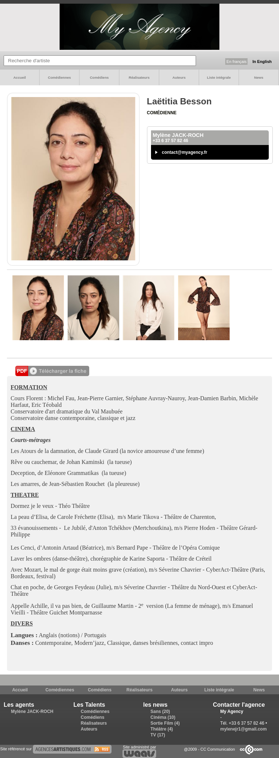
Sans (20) (160, 711)
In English (262, 61)
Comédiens (99, 77)
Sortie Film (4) (165, 723)
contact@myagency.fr (184, 152)
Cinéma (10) (163, 717)
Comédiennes (59, 77)
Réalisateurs (139, 77)
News (258, 77)
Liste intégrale (219, 77)
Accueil (19, 77)
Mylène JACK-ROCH (32, 711)
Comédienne (162, 112)
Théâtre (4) (162, 729)
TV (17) (158, 734)
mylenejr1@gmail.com (243, 729)
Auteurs (178, 77)
